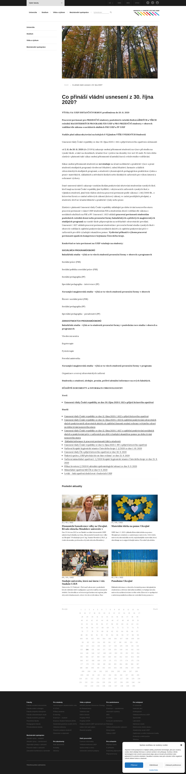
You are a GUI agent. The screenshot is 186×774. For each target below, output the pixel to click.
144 (81, 653)
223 (98, 679)
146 (93, 653)
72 (122, 628)
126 (104, 646)
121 (137, 642)
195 (121, 668)
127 (110, 646)
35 (117, 617)
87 (137, 631)
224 (103, 679)
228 (127, 679)
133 (81, 650)
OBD (119, 3)
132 (138, 646)
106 (115, 639)
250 (133, 686)
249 (127, 686)
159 (104, 657)
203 (106, 671)
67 (97, 628)
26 (134, 613)
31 (97, 617)
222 (92, 679)
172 (115, 661)
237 (115, 682)
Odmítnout (153, 765)
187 (138, 664)
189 (87, 668)
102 (92, 639)
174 (127, 661)
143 (138, 650)
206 (124, 671)
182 (110, 664)
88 (81, 635)
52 (82, 624)
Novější (64, 609)
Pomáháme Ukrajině (122, 581)
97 (127, 635)
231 (80, 682)
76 (82, 631)
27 (139, 613)
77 (87, 631)
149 (110, 653)
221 (86, 679)
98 (133, 635)
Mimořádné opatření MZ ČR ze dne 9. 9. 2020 (85, 470)
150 (116, 653)
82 (112, 631)
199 (83, 671)
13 (133, 610)
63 (137, 624)
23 (119, 613)
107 (121, 639)
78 (92, 631)
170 (104, 661)
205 (118, 671)
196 (127, 668)
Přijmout (134, 765)
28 (82, 617)
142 (132, 650)
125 (99, 646)
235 (103, 682)
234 (98, 682)
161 (115, 657)
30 (92, 617)
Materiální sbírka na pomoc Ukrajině (130, 526)
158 (98, 657)
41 (87, 620)
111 (83, 642)
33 (107, 617)
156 (87, 657)
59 (117, 624)
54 (92, 624)
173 (121, 661)
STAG (137, 3)
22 (114, 613)
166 (81, 661)
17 (90, 613)
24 (124, 613)
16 (85, 613)
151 (121, 653)
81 (107, 631)
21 (109, 613)
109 (132, 639)
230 (139, 679)
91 (97, 635)
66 (92, 628)
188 (81, 668)
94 (112, 635)
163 (126, 657)
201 (95, 671)
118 (120, 642)
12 (128, 610)
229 (133, 679)
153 (132, 653)
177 (82, 664)
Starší (155, 609)
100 (81, 639)
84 (122, 631)
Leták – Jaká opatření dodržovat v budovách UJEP (88, 473)
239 (127, 682)
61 (127, 624)
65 (87, 628)
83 (117, 631)
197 (132, 668)
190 (92, 668)
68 (102, 628)
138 (110, 650)
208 (136, 671)
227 (121, 679)
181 (104, 664)
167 (87, 661)
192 (104, 668)
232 (86, 682)
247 (115, 686)
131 (132, 646)
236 (109, 682)
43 (97, 620)
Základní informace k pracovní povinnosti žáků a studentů (93, 441)
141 (127, 650)
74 (133, 628)
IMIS (128, 3)
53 (87, 624)
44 (102, 620)
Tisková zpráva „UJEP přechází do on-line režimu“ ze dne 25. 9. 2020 (97, 455)
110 (138, 639)
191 (98, 668)
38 (132, 617)
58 (112, 624)
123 (87, 646)
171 (110, 661)
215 (115, 675)
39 (137, 617)
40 (82, 620)
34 (112, 617)
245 (103, 686)
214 (110, 675)
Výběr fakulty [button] (45, 3)
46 (112, 620)
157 (93, 657)
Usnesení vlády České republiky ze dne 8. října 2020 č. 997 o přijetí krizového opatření (105, 445)
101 (87, 639)
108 (127, 639)
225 (109, 679)
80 (102, 631)
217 (127, 675)
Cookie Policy (153, 770)
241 (139, 682)
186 (132, 664)
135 (93, 650)
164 (132, 657)
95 (117, 635)
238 (121, 682)
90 (92, 635)
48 (123, 620)
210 (87, 675)
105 (110, 639)
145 (87, 653)
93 (107, 635)
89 (87, 635)
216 (121, 675)
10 (119, 610)
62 (132, 624)
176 (138, 661)
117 (115, 642)
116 (109, 642)
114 (99, 642)
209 (81, 675)
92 (102, 635)
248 (121, 686)
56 (102, 624)
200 (89, 671)
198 (138, 668)
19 (99, 613)
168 (93, 661)
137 (104, 650)
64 (82, 628)
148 (104, 653)
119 (126, 642)
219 (138, 675)
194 (115, 668)
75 (138, 628)
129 (121, 646)
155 (81, 657)
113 (93, 642)
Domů (66, 85)
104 (104, 639)
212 (99, 675)
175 (132, 661)
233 (92, 682)
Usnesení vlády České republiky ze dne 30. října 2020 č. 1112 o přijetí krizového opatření (109, 402)
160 (109, 657)
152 (127, 653)
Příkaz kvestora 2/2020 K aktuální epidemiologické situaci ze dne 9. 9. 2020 (100, 466)
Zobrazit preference (173, 765)
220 (80, 679)
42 (92, 620)
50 (133, 620)
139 (115, 650)
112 (88, 642)
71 (118, 628)
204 (112, 671)
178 (87, 664)
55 (97, 624)
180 (99, 664)
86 (132, 631)
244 (97, 686)
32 (102, 617)
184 (121, 664)
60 (122, 624)
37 (127, 617)
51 (138, 620)
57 (107, 624)
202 (100, 671)
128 (115, 646)
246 (109, 686)
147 (99, 653)
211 (93, 675)
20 (104, 613)
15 (80, 613)
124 (93, 646)
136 (98, 650)
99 (138, 635)
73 (127, 628)
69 (108, 628)
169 (99, 661)
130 (127, 646)
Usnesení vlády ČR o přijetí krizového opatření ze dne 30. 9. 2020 (95, 452)
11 (123, 610)
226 (115, 679)
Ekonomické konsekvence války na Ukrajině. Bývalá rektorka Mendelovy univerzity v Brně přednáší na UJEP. (84, 529)
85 (127, 631)
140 (121, 650)
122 (82, 646)
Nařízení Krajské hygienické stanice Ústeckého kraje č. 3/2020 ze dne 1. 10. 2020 (103, 448)
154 (138, 653)
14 (138, 610)
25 (129, 613)
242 (86, 686)
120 (131, 642)
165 (138, 657)
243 (92, 686)
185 (126, 664)
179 (93, 664)
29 (87, 617)
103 (98, 639)
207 (130, 671)
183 (115, 664)
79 (97, 631)
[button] (181, 745)
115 (104, 642)
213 (104, 675)
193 (109, 668)
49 (128, 620)
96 (122, 635)
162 (121, 657)
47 (118, 620)
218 (132, 675)
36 (122, 617)
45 (107, 620)
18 (94, 613)
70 (113, 628)
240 (133, 682)
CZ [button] (111, 3)
